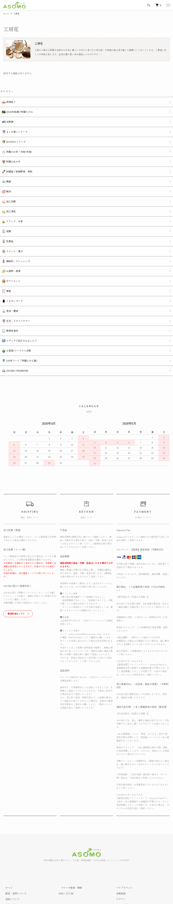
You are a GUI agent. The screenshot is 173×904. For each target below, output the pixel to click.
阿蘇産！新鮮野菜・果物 (15, 161)
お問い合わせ (121, 872)
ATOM (70, 855)
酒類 (4, 213)
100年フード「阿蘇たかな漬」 (18, 324)
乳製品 (5, 221)
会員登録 (119, 855)
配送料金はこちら (16, 575)
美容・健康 (8, 281)
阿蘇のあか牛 (9, 153)
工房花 (17, 13)
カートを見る (121, 866)
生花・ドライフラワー (14, 290)
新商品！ (7, 101)
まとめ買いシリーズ (13, 127)
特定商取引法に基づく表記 (17, 872)
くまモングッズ (10, 273)
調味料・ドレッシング (14, 239)
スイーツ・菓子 (10, 230)
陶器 (4, 170)
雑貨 (4, 264)
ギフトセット (9, 256)
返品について (10, 861)
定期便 (5, 118)
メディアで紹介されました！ (17, 307)
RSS (61, 855)
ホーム (6, 13)
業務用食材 (8, 299)
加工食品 (7, 196)
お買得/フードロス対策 (14, 316)
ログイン (119, 861)
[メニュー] (168, 5)
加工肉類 (7, 187)
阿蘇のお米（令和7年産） (16, 144)
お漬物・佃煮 (9, 247)
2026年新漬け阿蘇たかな (15, 110)
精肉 (4, 178)
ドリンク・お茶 (10, 204)
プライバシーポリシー (15, 878)
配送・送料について (14, 855)
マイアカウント (122, 849)
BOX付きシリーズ (12, 136)
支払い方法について (14, 866)
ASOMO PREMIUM (13, 333)
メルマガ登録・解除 (69, 849)
